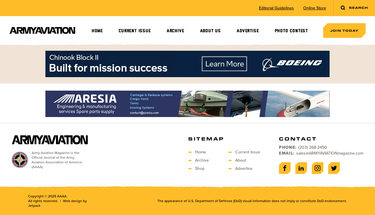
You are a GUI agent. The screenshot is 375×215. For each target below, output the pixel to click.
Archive (175, 31)
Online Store (314, 8)
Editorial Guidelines (276, 8)
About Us (210, 31)
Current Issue (135, 31)
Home (97, 31)
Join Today (344, 30)
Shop (199, 168)
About (240, 160)
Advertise (248, 31)
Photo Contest (291, 31)
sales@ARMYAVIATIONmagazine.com (329, 153)
